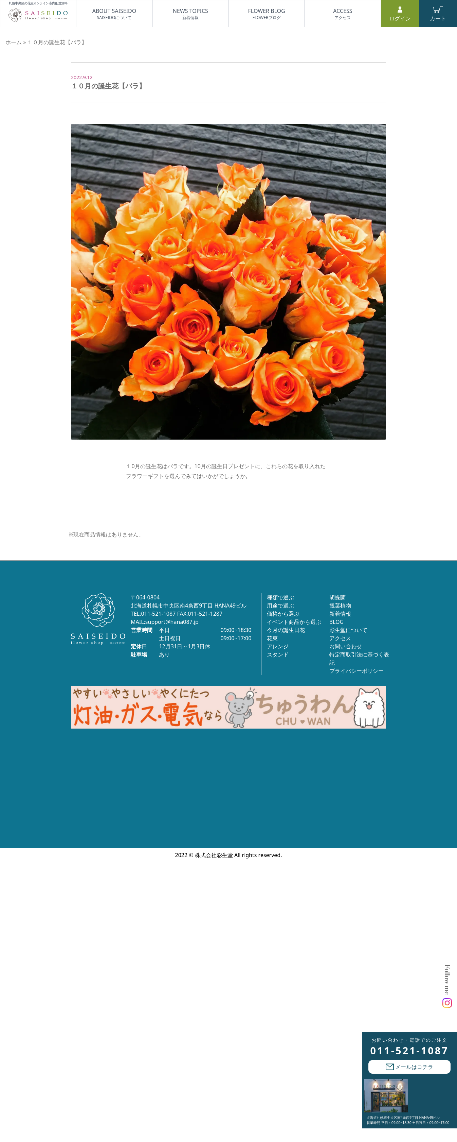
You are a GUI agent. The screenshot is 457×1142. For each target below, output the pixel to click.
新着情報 (340, 613)
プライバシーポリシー (356, 671)
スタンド (278, 654)
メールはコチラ (409, 1067)
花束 (272, 638)
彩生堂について (348, 630)
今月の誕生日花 (286, 630)
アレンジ (278, 646)
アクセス (340, 638)
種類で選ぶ (280, 597)
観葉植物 (340, 605)
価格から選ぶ (283, 613)
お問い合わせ (345, 646)
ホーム (13, 42)
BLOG (336, 622)
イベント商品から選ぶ (294, 622)
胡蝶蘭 (337, 597)
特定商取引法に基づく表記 (359, 658)
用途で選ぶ (280, 605)
